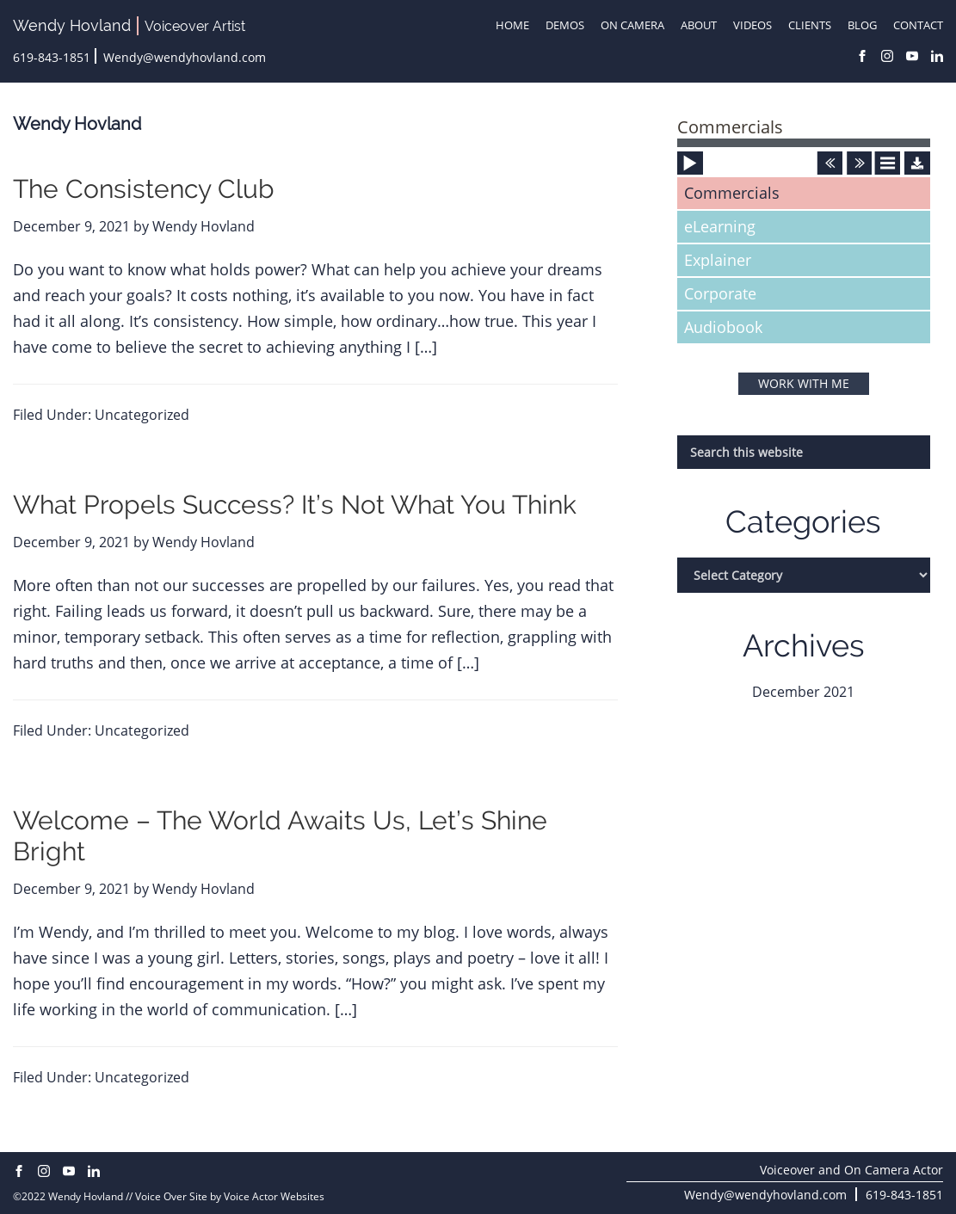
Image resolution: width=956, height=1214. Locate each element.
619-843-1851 (51, 57)
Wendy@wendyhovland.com (184, 57)
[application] (803, 151)
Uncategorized (142, 414)
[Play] (691, 191)
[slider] (803, 143)
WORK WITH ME (803, 383)
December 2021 (803, 691)
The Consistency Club (143, 189)
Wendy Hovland (72, 25)
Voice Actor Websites (274, 1196)
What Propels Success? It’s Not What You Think (295, 505)
